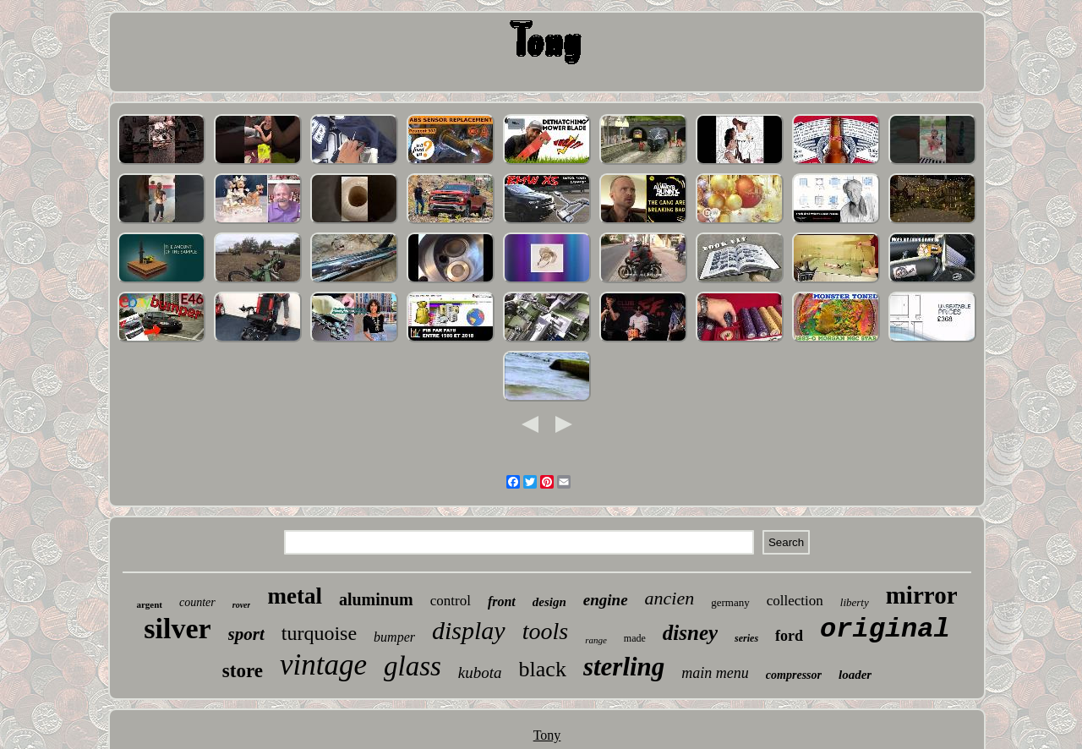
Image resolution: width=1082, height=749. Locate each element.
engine (605, 600)
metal (294, 596)
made (635, 638)
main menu (715, 672)
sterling (623, 666)
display (468, 630)
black (542, 669)
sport (246, 634)
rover (241, 605)
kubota (480, 672)
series (746, 638)
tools (545, 631)
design (549, 602)
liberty (854, 602)
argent (149, 604)
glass (412, 666)
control (450, 601)
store (242, 670)
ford (789, 635)
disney (690, 632)
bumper (394, 637)
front (502, 601)
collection (795, 601)
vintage (323, 664)
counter (197, 602)
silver (177, 628)
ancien (670, 598)
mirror (922, 595)
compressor (794, 675)
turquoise (319, 633)
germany (730, 602)
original (885, 629)
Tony (547, 735)
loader (855, 674)
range (596, 640)
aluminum (376, 599)
